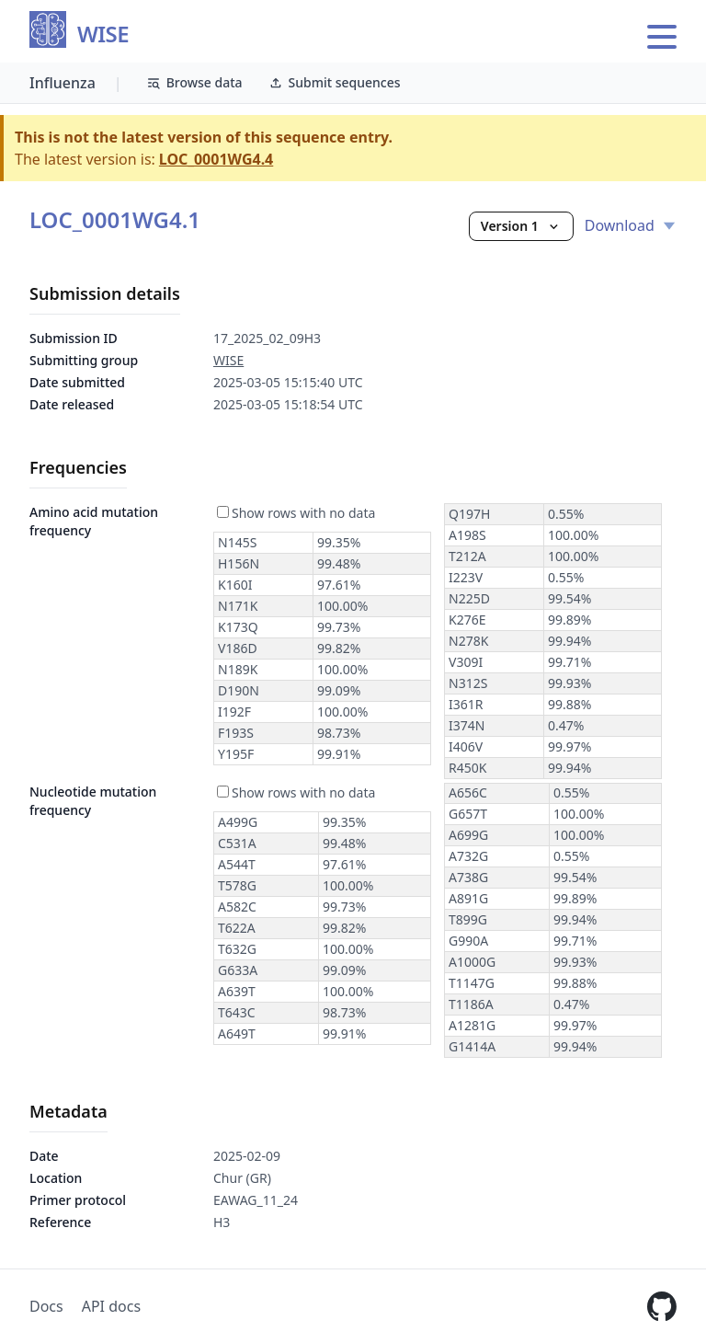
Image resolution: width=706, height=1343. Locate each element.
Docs (46, 1306)
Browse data (194, 82)
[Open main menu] (662, 37)
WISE (103, 34)
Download (631, 225)
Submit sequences (334, 82)
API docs (111, 1306)
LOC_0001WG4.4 (216, 159)
